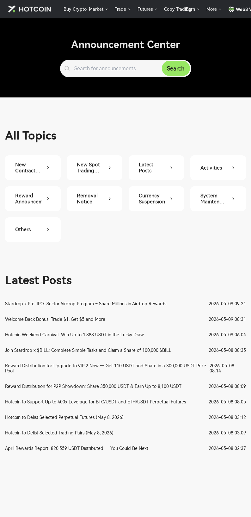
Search (176, 68)
